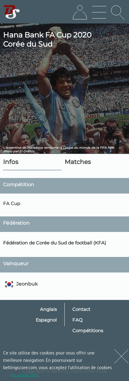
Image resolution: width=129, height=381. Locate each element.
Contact (81, 309)
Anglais (48, 309)
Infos (10, 162)
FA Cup (11, 203)
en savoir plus (24, 374)
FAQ (77, 320)
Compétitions (87, 330)
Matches (78, 162)
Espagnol (46, 320)
